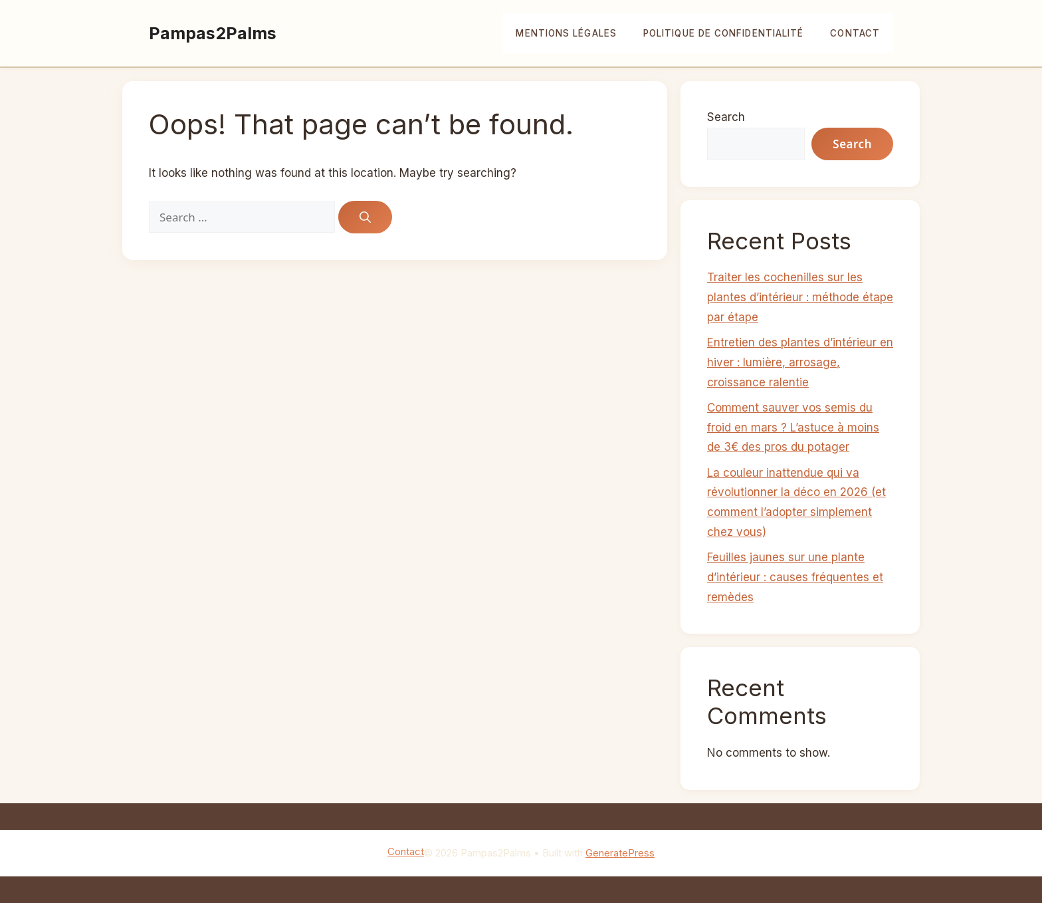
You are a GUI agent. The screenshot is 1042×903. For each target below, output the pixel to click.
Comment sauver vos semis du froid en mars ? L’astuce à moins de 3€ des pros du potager (793, 427)
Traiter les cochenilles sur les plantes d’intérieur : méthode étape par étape (800, 297)
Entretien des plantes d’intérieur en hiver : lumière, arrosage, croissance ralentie (800, 362)
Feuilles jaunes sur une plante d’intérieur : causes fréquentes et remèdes (795, 577)
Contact (855, 33)
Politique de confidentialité (723, 33)
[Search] (365, 217)
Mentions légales (566, 33)
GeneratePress (620, 852)
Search (726, 117)
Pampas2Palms (212, 33)
